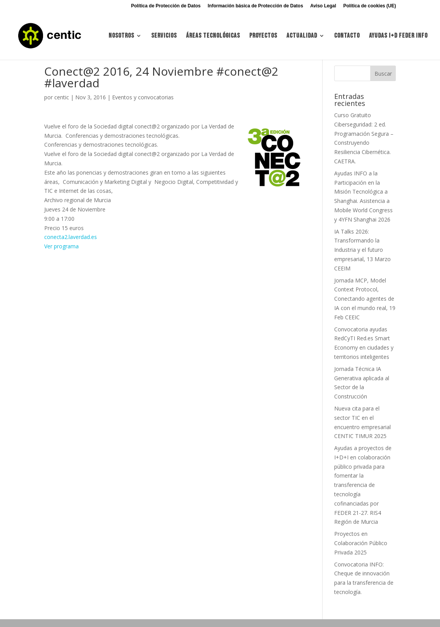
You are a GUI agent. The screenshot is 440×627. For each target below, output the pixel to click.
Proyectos (263, 36)
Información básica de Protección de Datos (255, 6)
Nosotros (121, 36)
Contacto (347, 36)
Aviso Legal (323, 6)
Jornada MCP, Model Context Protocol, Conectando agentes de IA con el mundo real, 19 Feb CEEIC (364, 299)
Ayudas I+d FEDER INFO (398, 36)
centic (61, 97)
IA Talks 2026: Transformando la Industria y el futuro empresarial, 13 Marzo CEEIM (362, 250)
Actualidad (301, 36)
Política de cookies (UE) (369, 6)
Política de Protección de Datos (165, 6)
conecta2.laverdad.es (70, 237)
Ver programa (61, 246)
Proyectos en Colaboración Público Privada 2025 (360, 543)
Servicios (164, 36)
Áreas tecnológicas (213, 36)
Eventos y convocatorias (143, 97)
